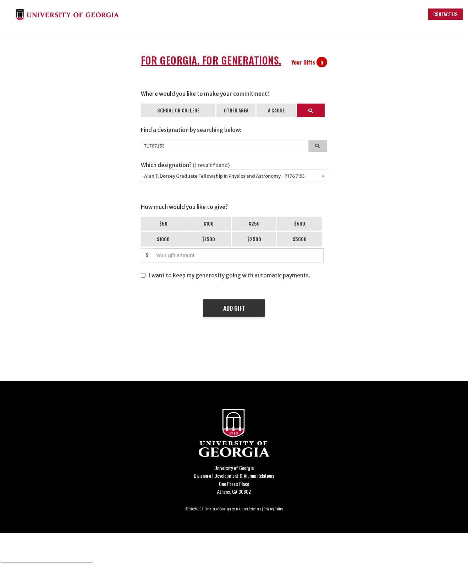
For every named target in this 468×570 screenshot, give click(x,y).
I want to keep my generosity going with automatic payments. (229, 275)
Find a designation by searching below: (191, 130)
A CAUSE (276, 110)
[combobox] (234, 176)
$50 (163, 223)
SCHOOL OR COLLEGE (178, 110)
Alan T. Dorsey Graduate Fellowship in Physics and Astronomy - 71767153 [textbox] (224, 176)
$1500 (208, 239)
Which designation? (185, 165)
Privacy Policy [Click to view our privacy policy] (273, 508)
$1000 (163, 239)
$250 (254, 223)
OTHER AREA (236, 110)
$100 (209, 223)
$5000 (300, 239)
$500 (299, 223)
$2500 (254, 239)
